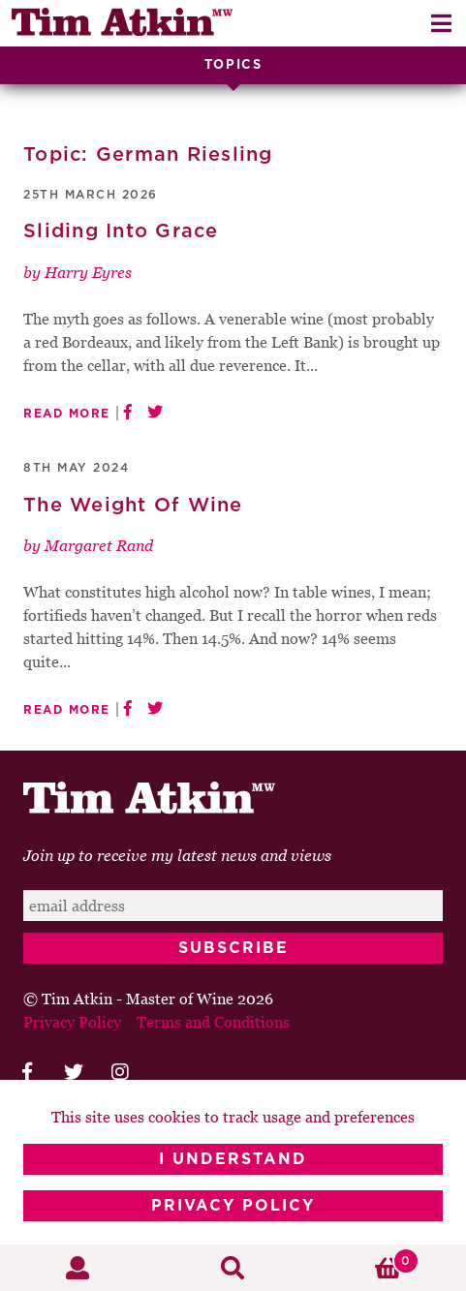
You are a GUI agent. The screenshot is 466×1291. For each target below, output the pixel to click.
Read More (66, 413)
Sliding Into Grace (121, 231)
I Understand (233, 1159)
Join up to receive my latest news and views (177, 855)
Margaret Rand (99, 545)
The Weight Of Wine (133, 505)
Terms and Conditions (213, 1021)
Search (232, 1268)
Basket (365, 1261)
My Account (77, 1268)
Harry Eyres (88, 272)
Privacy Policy (233, 1206)
